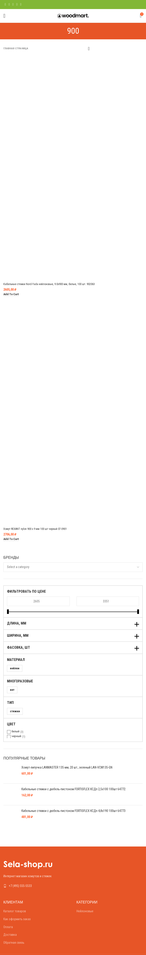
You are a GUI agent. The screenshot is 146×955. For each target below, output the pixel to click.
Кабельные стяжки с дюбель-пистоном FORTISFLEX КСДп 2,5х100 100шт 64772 (73, 785)
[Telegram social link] (21, 4)
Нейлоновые (84, 899)
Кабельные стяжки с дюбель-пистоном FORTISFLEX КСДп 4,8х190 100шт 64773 (73, 802)
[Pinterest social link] (13, 4)
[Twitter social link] (9, 4)
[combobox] (73, 567)
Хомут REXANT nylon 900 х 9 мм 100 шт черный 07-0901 (39, 529)
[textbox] (18, 567)
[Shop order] (88, 48)
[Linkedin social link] (17, 4)
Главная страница (15, 48)
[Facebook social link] (5, 4)
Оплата (8, 915)
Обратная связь (13, 930)
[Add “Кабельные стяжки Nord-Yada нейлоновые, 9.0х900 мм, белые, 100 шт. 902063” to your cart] (11, 294)
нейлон (14, 668)
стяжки (15, 711)
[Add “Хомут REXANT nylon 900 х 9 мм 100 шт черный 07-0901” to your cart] (11, 539)
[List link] (36, 873)
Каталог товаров (14, 899)
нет (12, 689)
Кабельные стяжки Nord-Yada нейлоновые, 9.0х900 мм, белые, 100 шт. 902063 (55, 284)
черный (16, 736)
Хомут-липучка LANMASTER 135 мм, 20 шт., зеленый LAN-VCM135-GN (66, 767)
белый (15, 731)
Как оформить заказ (17, 907)
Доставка (10, 922)
